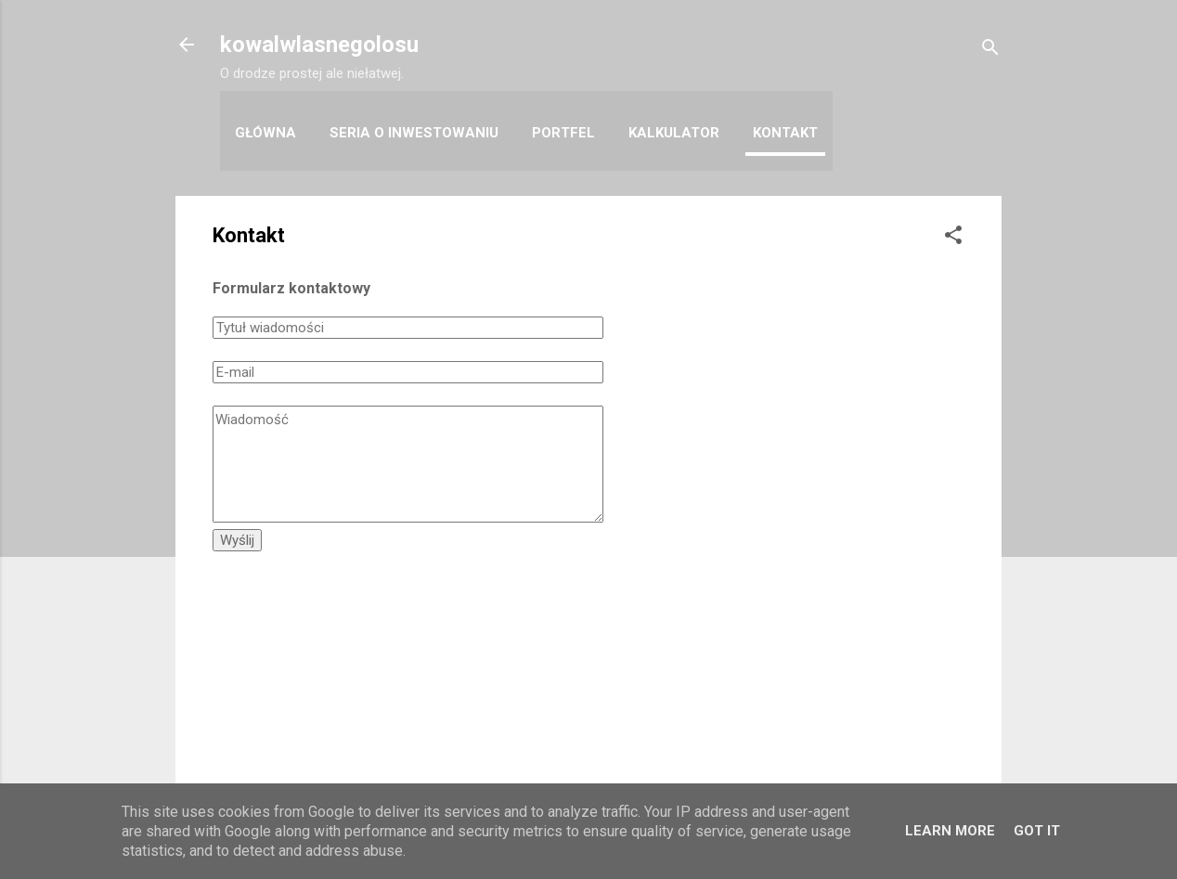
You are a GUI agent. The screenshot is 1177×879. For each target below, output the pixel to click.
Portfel (563, 132)
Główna (265, 132)
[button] (953, 238)
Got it (1037, 830)
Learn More (950, 830)
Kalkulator (673, 132)
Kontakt (785, 132)
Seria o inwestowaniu (414, 132)
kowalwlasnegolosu (319, 45)
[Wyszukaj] (990, 50)
